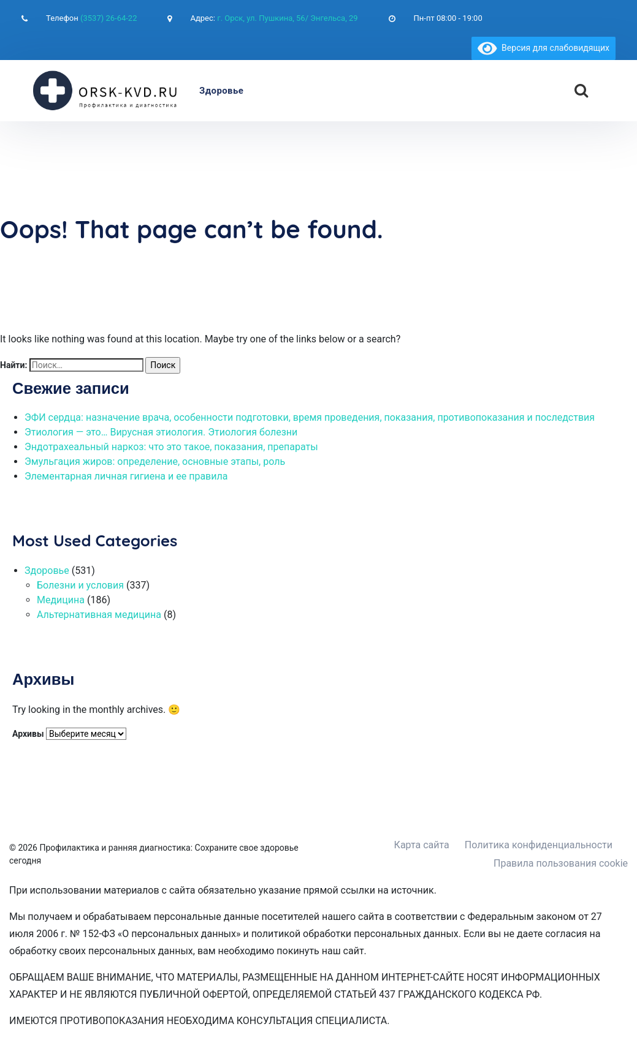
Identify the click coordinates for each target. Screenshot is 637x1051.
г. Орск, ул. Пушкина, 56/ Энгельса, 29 (287, 18)
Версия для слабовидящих (543, 48)
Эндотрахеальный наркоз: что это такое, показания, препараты (171, 447)
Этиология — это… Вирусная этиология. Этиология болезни (161, 432)
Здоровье (221, 90)
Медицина (61, 600)
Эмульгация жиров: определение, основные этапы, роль (155, 461)
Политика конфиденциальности (538, 845)
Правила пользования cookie (561, 863)
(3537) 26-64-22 (108, 18)
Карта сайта (421, 845)
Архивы (28, 733)
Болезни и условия (80, 585)
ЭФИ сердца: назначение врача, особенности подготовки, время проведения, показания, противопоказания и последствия (310, 417)
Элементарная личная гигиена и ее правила (126, 476)
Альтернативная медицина (99, 614)
